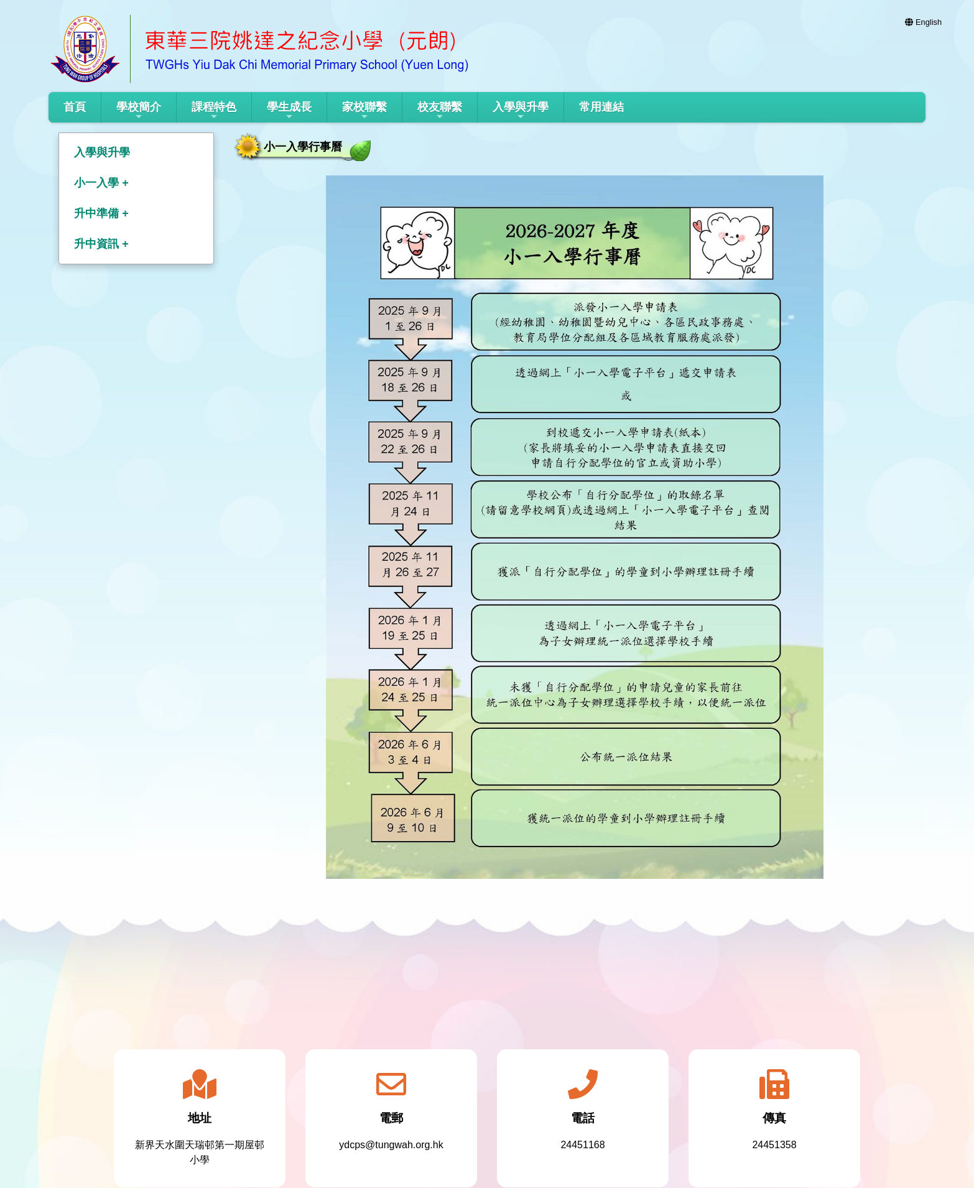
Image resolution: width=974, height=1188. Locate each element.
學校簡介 (138, 111)
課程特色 (214, 111)
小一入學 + (101, 183)
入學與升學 (521, 111)
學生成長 (289, 111)
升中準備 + (101, 213)
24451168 (582, 1144)
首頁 (74, 107)
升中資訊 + (101, 244)
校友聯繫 (439, 111)
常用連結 (601, 107)
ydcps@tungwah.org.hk (391, 1144)
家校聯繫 (364, 111)
